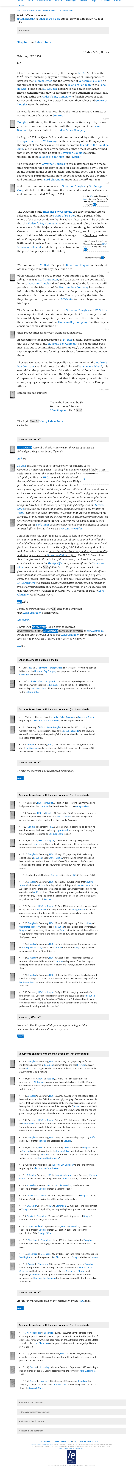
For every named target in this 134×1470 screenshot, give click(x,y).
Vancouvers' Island (57, 555)
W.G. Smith (32, 1206)
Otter (62, 930)
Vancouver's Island (90, 81)
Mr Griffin (38, 1082)
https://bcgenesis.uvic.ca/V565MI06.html (71, 1448)
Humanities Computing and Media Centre (56, 1441)
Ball (30, 667)
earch (21, 5)
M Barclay (49, 141)
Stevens (81, 1065)
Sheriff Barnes (28, 1123)
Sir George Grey (26, 982)
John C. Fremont (87, 1370)
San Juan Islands (71, 731)
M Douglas (50, 89)
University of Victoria (94, 1441)
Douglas (22, 122)
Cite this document (66, 10)
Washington (24, 1257)
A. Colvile (31, 1185)
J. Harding (44, 1367)
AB (19, 458)
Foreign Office (26, 141)
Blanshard (83, 1381)
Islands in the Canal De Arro (46, 720)
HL (19, 646)
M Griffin (46, 265)
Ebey (89, 923)
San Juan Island (56, 834)
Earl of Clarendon (63, 1185)
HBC (91, 196)
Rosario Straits (64, 816)
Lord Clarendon (54, 179)
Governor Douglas (72, 153)
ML (19, 10)
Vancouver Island (38, 688)
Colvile (30, 1195)
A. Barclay (31, 1175)
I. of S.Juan (42, 524)
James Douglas (54, 727)
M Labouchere (26, 583)
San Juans (44, 806)
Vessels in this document (32, 1421)
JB (84, 479)
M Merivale (24, 447)
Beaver (76, 1106)
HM (94, 204)
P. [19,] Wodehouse (32, 1332)
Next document (49, 10)
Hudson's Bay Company (56, 96)
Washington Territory (29, 926)
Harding (43, 1381)
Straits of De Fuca (64, 215)
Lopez (76, 157)
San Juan (37, 858)
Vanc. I (21, 513)
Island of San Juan (79, 85)
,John (26, 19)
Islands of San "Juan (51, 157)
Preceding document (32, 10)
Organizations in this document (35, 1412)
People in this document (32, 1402)
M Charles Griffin (71, 528)
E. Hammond (41, 667)
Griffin (36, 892)
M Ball (82, 73)
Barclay (33, 1367)
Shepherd (24, 42)
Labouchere (43, 42)
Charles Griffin (55, 858)
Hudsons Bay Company (48, 1158)
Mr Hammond (95, 631)
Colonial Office (42, 81)
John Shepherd (59, 410)
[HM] (20, 778)
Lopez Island (62, 830)
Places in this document (32, 1431)
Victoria (41, 885)
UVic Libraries (80, 1441)
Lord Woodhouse (63, 1175)
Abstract (25, 30)
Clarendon (24, 674)
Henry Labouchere (51, 421)
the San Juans (32, 748)
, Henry (49, 19)
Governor (58, 115)
